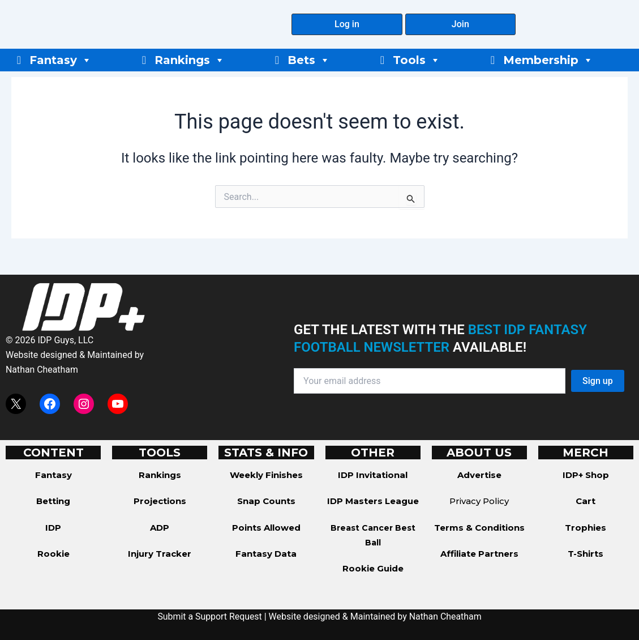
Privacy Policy (479, 501)
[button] (346, 24)
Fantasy (60, 60)
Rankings (190, 60)
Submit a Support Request (209, 616)
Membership (548, 60)
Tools (416, 60)
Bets (309, 60)
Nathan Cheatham (42, 369)
